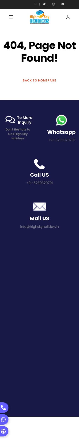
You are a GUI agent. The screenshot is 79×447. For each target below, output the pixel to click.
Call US (39, 175)
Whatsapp (61, 132)
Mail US (39, 218)
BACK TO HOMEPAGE (39, 80)
